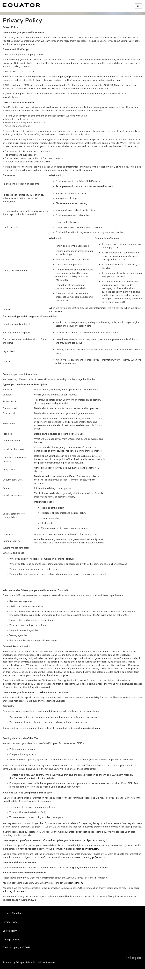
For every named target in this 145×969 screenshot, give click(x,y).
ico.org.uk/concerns (15, 891)
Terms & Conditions (13, 913)
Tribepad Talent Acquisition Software (35, 962)
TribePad (133, 958)
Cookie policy (10, 930)
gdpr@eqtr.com (11, 97)
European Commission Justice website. (34, 778)
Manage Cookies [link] (11, 939)
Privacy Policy (10, 922)
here (118, 80)
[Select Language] (138, 6)
